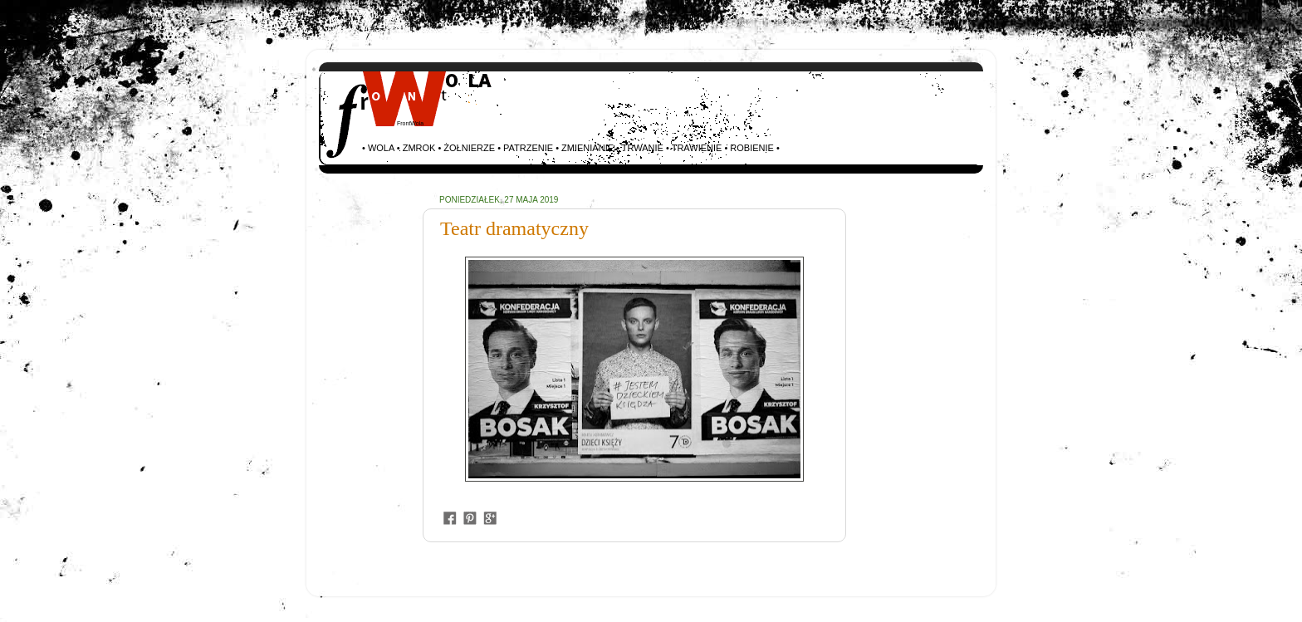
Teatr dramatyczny (514, 228)
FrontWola (410, 123)
